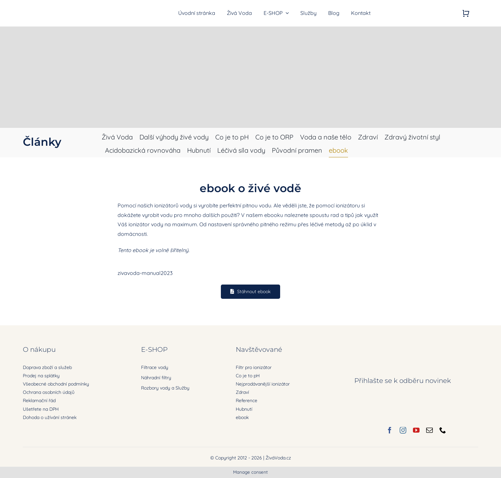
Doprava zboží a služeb (47, 367)
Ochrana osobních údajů (49, 392)
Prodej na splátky (41, 376)
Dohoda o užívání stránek (49, 417)
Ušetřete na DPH (41, 409)
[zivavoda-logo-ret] (58, 8)
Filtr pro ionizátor (254, 367)
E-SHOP (154, 349)
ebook (242, 417)
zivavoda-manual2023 (145, 273)
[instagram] (403, 430)
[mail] (429, 430)
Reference (246, 400)
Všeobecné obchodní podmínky (56, 384)
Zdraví (242, 392)
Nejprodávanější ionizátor (263, 384)
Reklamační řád (39, 400)
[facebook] (389, 430)
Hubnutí (244, 409)
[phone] (442, 430)
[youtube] (416, 430)
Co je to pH (248, 376)
